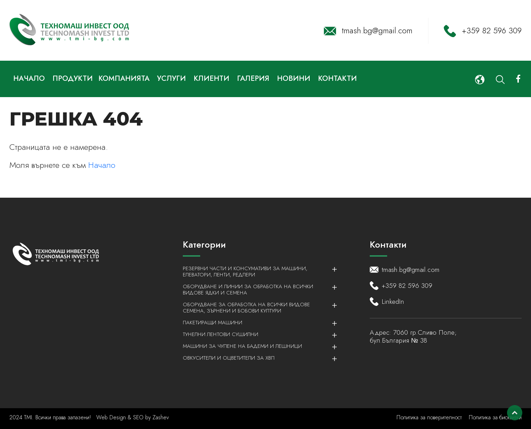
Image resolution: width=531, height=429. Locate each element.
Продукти (72, 78)
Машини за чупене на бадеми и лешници (256, 346)
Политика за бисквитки (495, 417)
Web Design (112, 417)
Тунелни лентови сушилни (256, 334)
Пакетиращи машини (256, 322)
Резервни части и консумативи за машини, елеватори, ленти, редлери (256, 271)
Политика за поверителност (429, 417)
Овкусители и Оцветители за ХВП (256, 358)
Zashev (161, 417)
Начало (101, 165)
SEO (138, 417)
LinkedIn (393, 302)
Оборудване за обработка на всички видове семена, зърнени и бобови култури (256, 307)
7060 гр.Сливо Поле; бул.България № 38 (413, 336)
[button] (479, 79)
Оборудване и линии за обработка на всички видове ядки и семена (256, 289)
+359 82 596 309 (492, 30)
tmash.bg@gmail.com (377, 30)
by (148, 417)
